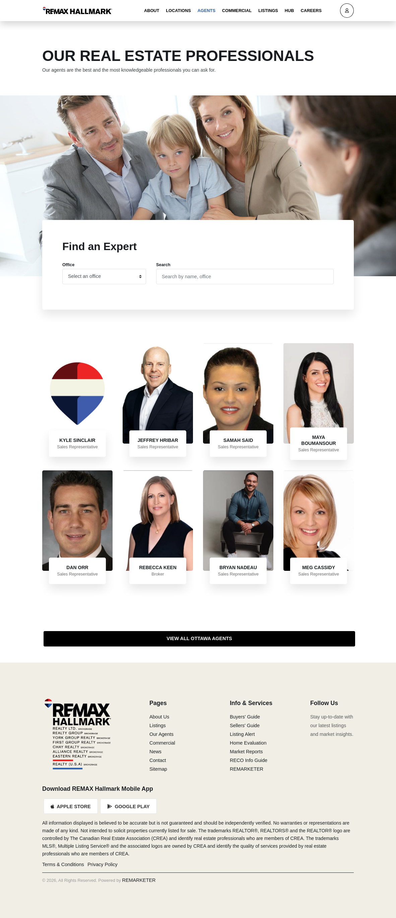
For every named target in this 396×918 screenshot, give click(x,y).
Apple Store (71, 806)
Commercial (237, 10)
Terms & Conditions (63, 864)
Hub (289, 10)
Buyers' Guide (245, 716)
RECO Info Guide (248, 760)
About (151, 10)
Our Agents (161, 734)
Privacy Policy (102, 864)
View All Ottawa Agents (199, 638)
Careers (311, 10)
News (155, 751)
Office (68, 264)
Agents (206, 10)
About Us (159, 716)
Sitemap (158, 769)
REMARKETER (246, 769)
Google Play (129, 806)
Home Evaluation (248, 743)
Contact (157, 760)
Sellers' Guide (245, 725)
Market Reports (246, 751)
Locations (178, 10)
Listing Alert (242, 734)
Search (163, 264)
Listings (268, 10)
